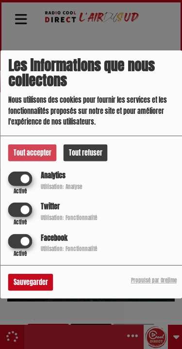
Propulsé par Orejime (154, 280)
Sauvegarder (31, 282)
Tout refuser (85, 153)
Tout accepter (32, 153)
